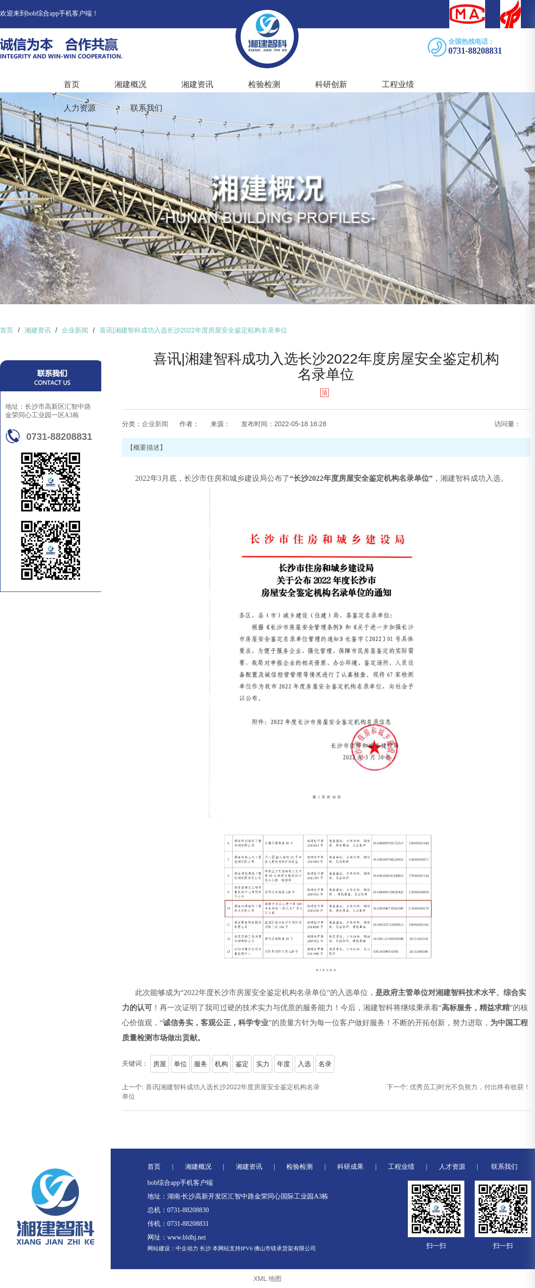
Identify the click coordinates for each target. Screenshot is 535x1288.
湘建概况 (130, 84)
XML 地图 (267, 1278)
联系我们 (146, 108)
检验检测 (264, 84)
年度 (283, 1064)
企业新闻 (155, 424)
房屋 (159, 1064)
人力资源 (80, 108)
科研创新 (331, 84)
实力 (262, 1064)
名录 (325, 1064)
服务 (200, 1064)
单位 (180, 1064)
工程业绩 (398, 84)
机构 (221, 1064)
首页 (72, 84)
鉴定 (242, 1064)
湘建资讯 (197, 84)
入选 (304, 1064)
